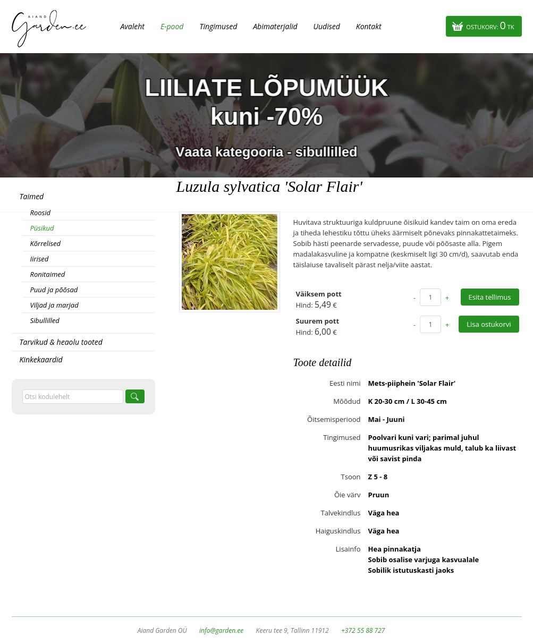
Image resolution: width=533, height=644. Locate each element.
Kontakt (369, 26)
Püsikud (42, 228)
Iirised (39, 259)
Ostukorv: (490, 25)
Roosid (40, 212)
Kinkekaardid (41, 359)
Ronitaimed (47, 274)
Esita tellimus (490, 297)
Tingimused (218, 26)
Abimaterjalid (275, 26)
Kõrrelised (45, 243)
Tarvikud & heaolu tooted (61, 342)
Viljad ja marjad (54, 305)
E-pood (172, 26)
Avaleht (133, 26)
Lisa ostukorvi (489, 324)
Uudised (327, 26)
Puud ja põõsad (54, 289)
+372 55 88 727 (363, 630)
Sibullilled (45, 320)
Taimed (32, 196)
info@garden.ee (221, 630)
